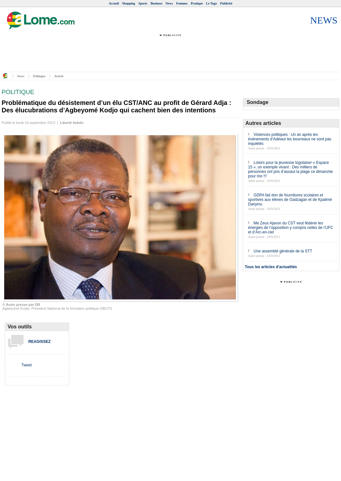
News (169, 3)
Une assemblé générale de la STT (282, 251)
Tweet (26, 365)
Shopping (128, 3)
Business (156, 3)
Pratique (197, 3)
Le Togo (211, 3)
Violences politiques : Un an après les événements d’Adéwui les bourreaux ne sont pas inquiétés (289, 139)
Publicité (226, 3)
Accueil (114, 3)
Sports (142, 3)
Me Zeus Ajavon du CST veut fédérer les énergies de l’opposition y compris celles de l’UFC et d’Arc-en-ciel (290, 227)
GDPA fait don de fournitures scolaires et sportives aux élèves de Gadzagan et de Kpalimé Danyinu (290, 199)
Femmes (182, 3)
